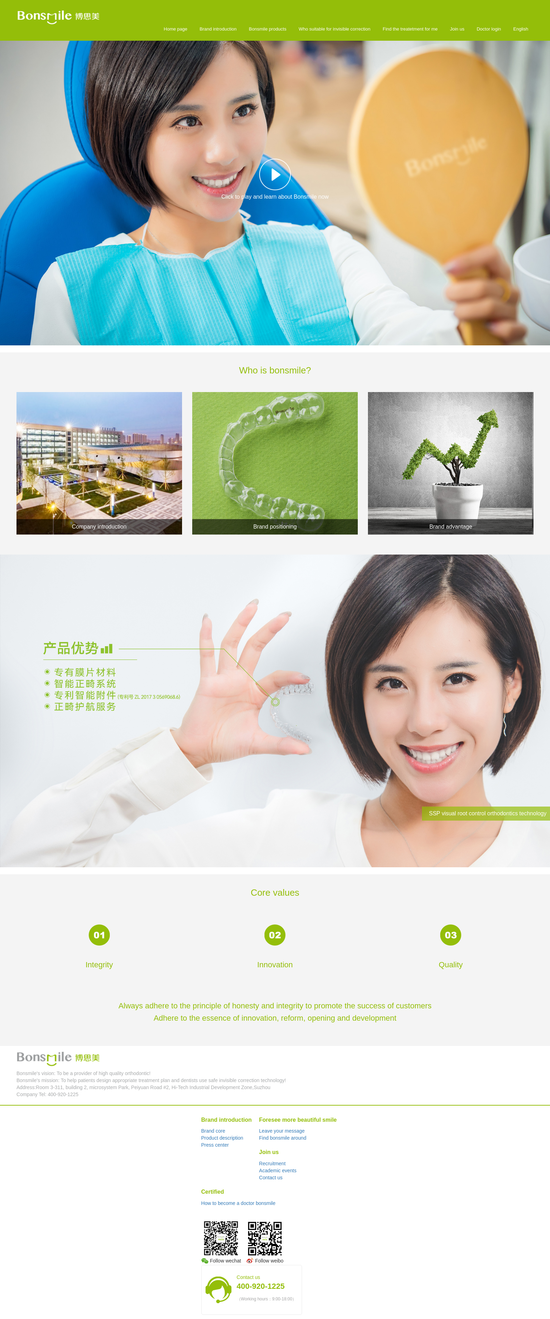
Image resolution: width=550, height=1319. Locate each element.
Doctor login (489, 29)
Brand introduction (218, 29)
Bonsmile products (268, 29)
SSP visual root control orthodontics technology (487, 813)
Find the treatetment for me (410, 29)
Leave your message (282, 1131)
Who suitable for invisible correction (334, 29)
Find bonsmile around (283, 1138)
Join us (457, 29)
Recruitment (272, 1163)
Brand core (213, 1131)
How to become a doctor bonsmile (238, 1203)
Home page (175, 29)
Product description (222, 1138)
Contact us (271, 1177)
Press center (215, 1145)
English (520, 29)
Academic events (278, 1170)
